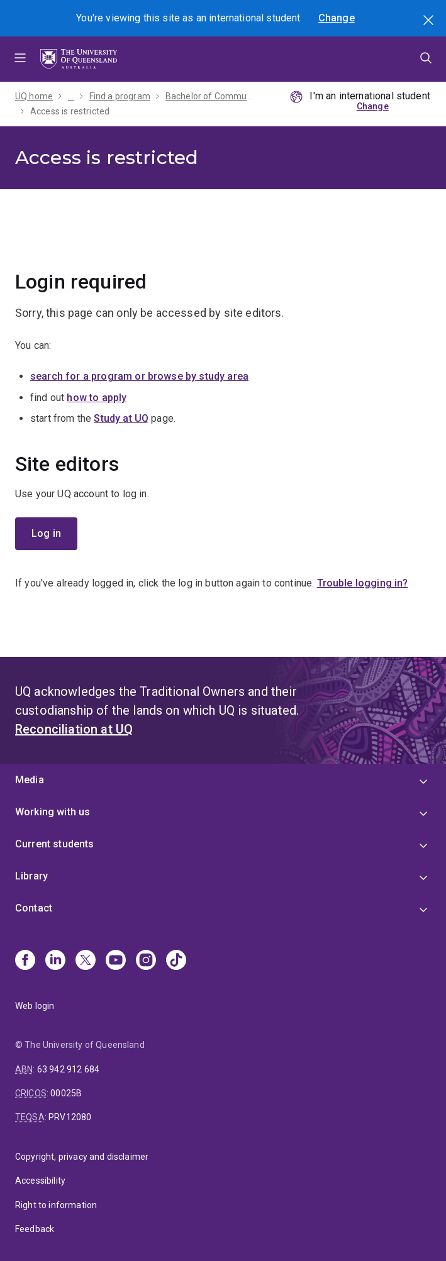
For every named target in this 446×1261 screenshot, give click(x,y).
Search (429, 21)
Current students (54, 844)
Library (31, 876)
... (71, 96)
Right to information (56, 1205)
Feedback (34, 1229)
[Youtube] (116, 961)
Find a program (119, 96)
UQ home (34, 96)
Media (29, 780)
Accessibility (40, 1181)
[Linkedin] (55, 961)
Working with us (52, 812)
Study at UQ (121, 418)
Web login (34, 1006)
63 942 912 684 (68, 1069)
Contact (33, 908)
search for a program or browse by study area (139, 376)
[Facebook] (25, 961)
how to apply (96, 398)
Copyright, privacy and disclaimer (81, 1157)
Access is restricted (69, 111)
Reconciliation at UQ (74, 729)
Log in (46, 533)
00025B (66, 1093)
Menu (20, 59)
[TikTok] (176, 961)
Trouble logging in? (362, 583)
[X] (85, 961)
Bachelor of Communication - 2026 (210, 96)
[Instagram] (146, 961)
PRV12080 (69, 1117)
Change (336, 18)
